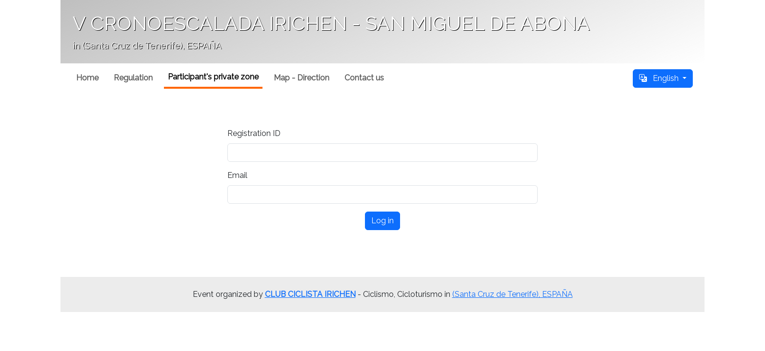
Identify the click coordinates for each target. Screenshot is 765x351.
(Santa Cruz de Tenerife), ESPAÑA (512, 294)
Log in (382, 220)
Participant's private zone (213, 76)
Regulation (133, 77)
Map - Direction (301, 77)
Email (237, 175)
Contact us (364, 77)
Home (87, 77)
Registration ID (254, 133)
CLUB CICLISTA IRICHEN (310, 294)
